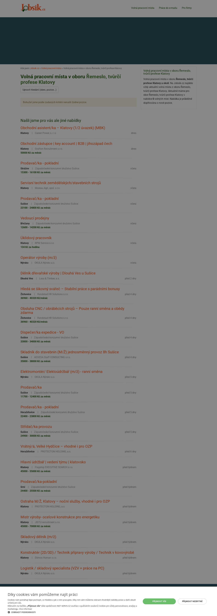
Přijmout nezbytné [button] (192, 601)
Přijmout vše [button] (159, 601)
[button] (73, 612)
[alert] (108, 308)
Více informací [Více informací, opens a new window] (25, 609)
